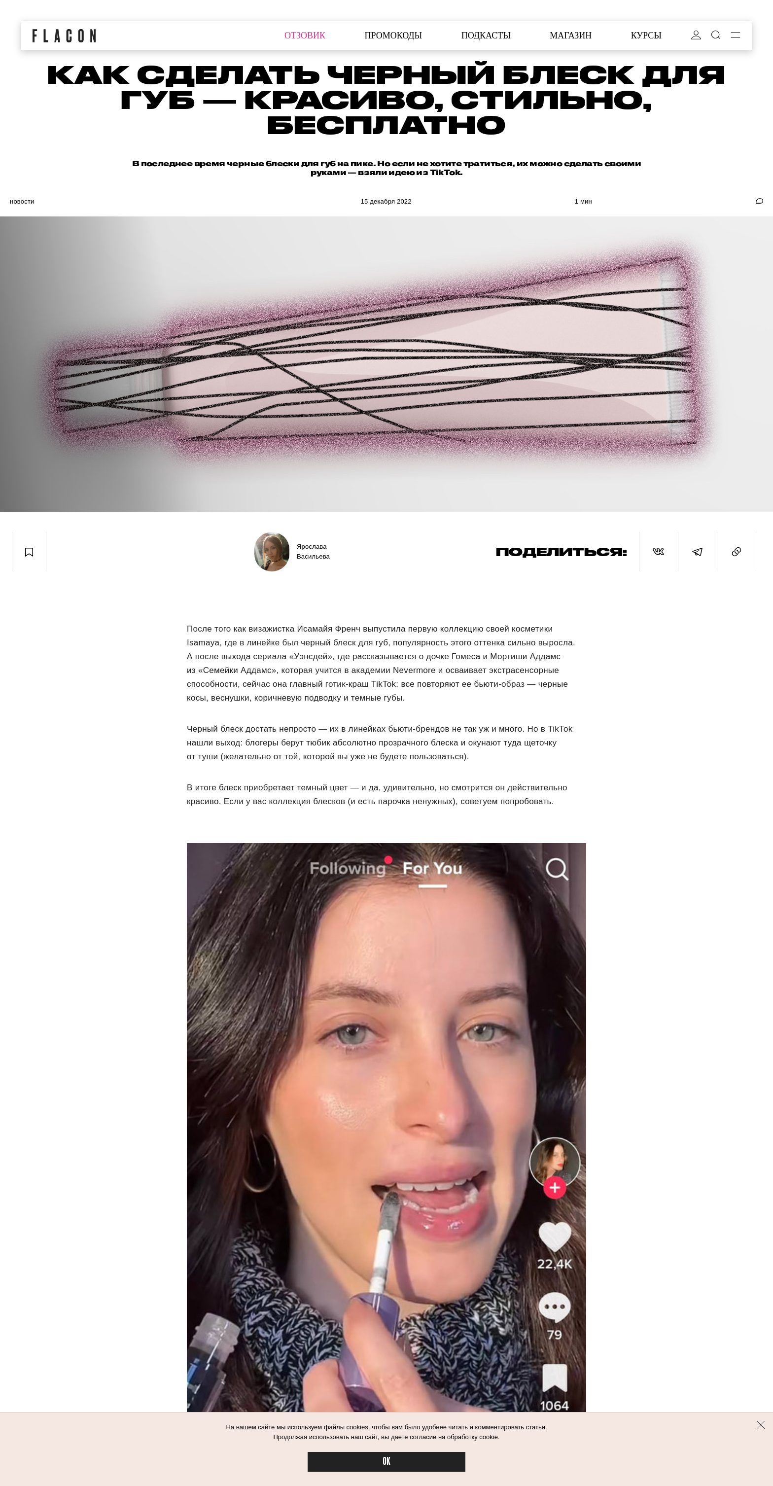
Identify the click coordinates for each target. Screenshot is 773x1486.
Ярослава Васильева (313, 551)
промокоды (393, 35)
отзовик (304, 35)
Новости (22, 201)
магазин (571, 35)
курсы (646, 35)
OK (386, 1461)
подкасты (486, 35)
